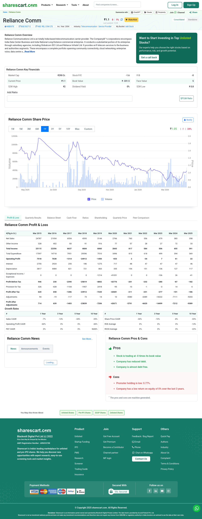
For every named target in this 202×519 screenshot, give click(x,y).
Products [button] (46, 5)
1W (12, 129)
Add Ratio (12, 92)
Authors (164, 442)
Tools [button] (74, 5)
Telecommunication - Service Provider (96, 26)
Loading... (50, 362)
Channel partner (110, 452)
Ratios (85, 218)
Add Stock (129, 26)
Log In (175, 4)
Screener (79, 463)
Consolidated (179, 20)
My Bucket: (125, 26)
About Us (165, 452)
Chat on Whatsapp (144, 452)
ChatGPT (135, 12)
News (13, 348)
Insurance (79, 474)
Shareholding (101, 218)
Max (77, 129)
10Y (68, 129)
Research (79, 458)
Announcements (29, 348)
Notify (188, 120)
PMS (77, 452)
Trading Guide (81, 469)
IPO (76, 447)
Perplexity (160, 12)
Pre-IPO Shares (85, 413)
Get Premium (109, 442)
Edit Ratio (186, 98)
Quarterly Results (33, 218)
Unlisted (78, 436)
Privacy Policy (167, 469)
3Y (52, 129)
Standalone (192, 20)
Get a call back (149, 57)
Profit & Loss (13, 217)
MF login (107, 458)
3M (29, 129)
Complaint (165, 458)
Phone (137, 447)
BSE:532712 (26, 26)
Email (137, 442)
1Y (45, 129)
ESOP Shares (100, 413)
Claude (148, 12)
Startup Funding (82, 442)
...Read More (29, 51)
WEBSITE (10, 26)
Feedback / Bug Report (143, 436)
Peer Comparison (141, 218)
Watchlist (131, 19)
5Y (60, 129)
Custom (88, 129)
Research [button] (61, 5)
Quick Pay (165, 436)
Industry (164, 447)
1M (21, 129)
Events (46, 348)
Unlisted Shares (67, 413)
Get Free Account (111, 436)
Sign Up (191, 4)
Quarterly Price (120, 218)
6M (37, 129)
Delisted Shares (116, 413)
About (86, 5)
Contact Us (141, 458)
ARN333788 (45, 443)
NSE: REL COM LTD (45, 26)
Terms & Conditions (170, 463)
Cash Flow (72, 218)
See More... (87, 339)
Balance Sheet (54, 218)
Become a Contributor (113, 447)
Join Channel (177, 12)
